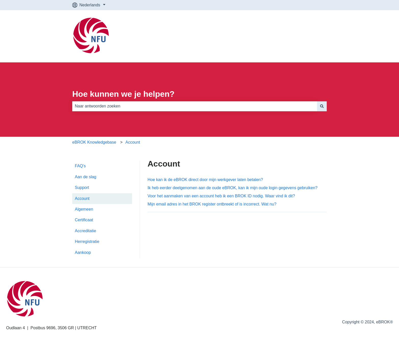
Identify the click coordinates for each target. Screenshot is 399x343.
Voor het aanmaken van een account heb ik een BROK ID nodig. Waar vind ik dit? (221, 196)
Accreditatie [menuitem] (85, 231)
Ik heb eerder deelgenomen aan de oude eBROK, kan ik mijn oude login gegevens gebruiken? (233, 188)
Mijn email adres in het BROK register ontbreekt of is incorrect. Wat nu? (212, 204)
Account (132, 142)
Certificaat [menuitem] (84, 220)
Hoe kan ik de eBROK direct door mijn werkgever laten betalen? (205, 179)
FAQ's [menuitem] (80, 166)
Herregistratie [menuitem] (87, 241)
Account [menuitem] (82, 198)
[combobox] (194, 106)
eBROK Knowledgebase (94, 142)
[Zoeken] (322, 106)
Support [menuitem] (82, 187)
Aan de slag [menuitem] (85, 177)
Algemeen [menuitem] (84, 209)
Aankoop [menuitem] (83, 252)
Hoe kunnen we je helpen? (123, 94)
